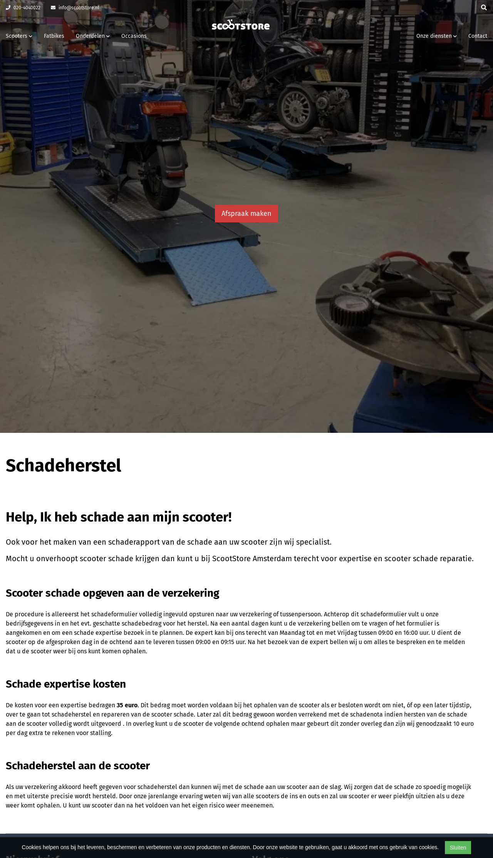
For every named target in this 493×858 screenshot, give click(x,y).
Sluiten (458, 848)
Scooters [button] (19, 36)
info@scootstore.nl (75, 7)
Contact (477, 36)
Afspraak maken (246, 213)
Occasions (134, 36)
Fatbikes (54, 36)
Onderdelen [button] (93, 36)
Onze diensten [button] (436, 36)
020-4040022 (23, 7)
